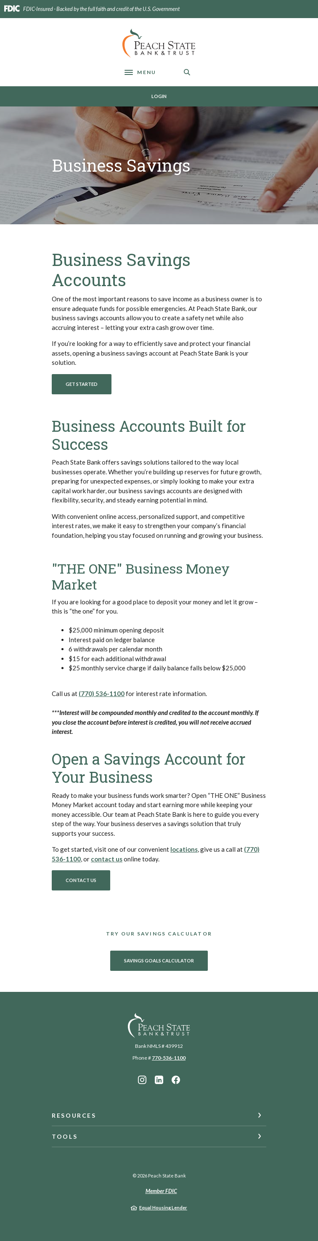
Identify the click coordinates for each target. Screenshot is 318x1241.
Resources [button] (74, 1115)
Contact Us (81, 880)
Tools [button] (64, 1136)
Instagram (142, 1080)
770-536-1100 (169, 1058)
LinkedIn (159, 1080)
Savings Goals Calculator (166, 960)
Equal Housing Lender (163, 1207)
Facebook (176, 1080)
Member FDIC (161, 1191)
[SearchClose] (187, 72)
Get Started (82, 384)
